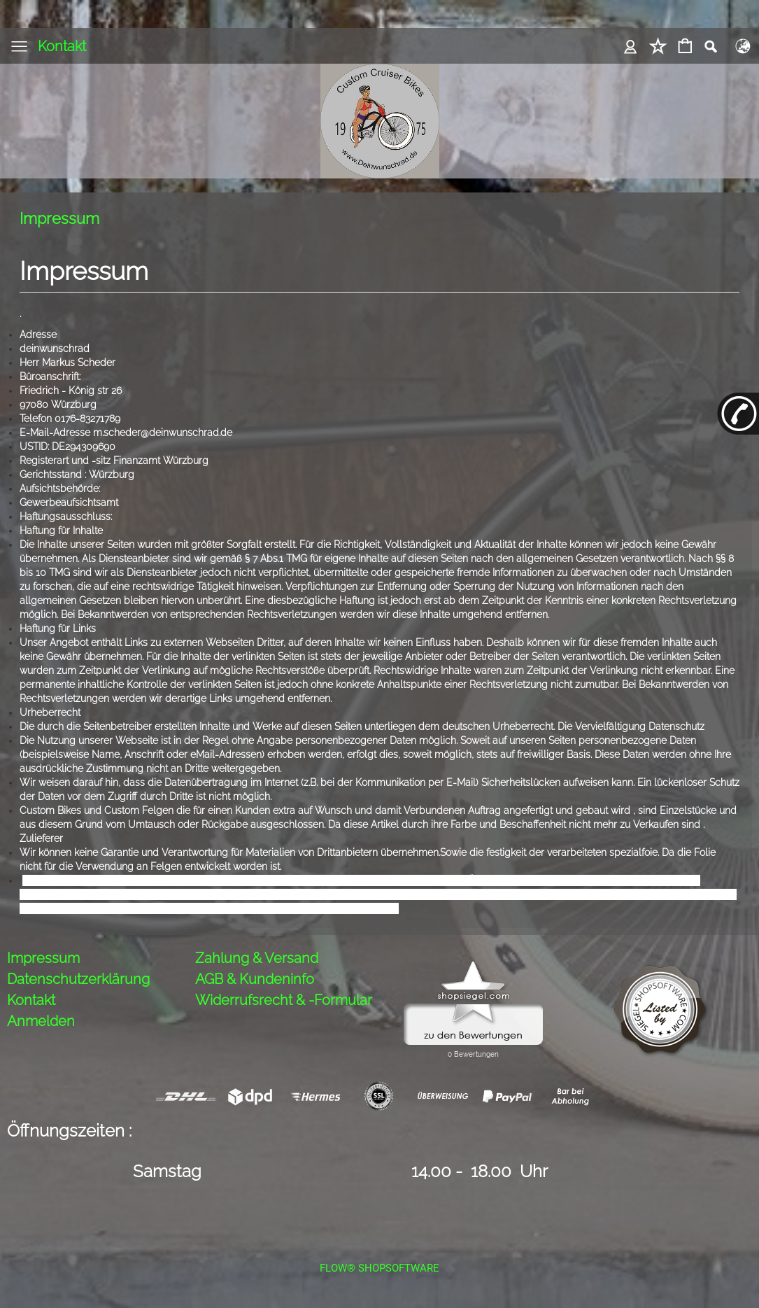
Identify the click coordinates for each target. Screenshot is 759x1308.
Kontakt (62, 46)
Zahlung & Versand (256, 958)
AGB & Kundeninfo (254, 979)
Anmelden (41, 1021)
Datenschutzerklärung (78, 979)
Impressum (43, 958)
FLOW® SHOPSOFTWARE (379, 1268)
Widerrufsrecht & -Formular (283, 1000)
